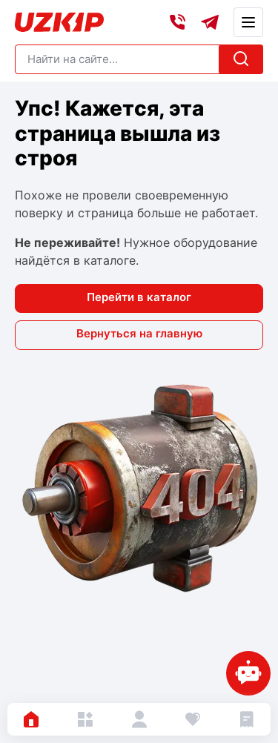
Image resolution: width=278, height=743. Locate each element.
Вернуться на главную (139, 333)
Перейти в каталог (139, 297)
